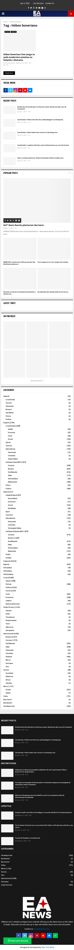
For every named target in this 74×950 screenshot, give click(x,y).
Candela (9, 683)
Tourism (9, 446)
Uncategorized (9, 706)
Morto (5, 686)
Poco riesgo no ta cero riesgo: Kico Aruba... (53, 262)
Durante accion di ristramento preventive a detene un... (19, 293)
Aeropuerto (10, 630)
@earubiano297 (37, 381)
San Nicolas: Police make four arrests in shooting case (37, 132)
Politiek (8, 558)
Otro (7, 667)
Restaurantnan (11, 620)
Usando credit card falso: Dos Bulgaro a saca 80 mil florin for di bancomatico (43, 812)
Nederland (12, 551)
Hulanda (9, 657)
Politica (8, 587)
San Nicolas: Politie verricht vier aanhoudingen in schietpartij (40, 119)
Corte (8, 594)
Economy (11, 432)
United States (13, 459)
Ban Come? (7, 699)
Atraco (8, 680)
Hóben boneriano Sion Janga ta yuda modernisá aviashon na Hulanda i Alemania (19, 57)
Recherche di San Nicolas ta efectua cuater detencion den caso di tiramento (41, 108)
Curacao (11, 465)
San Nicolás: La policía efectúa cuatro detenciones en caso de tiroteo (43, 145)
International (10, 449)
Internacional (8, 634)
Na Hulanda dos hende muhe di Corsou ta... (53, 292)
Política (8, 419)
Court (10, 436)
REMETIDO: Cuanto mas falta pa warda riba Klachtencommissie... (19, 263)
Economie (12, 502)
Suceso (6, 670)
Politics (8, 489)
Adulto (8, 693)
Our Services (38, 3)
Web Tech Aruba (47, 947)
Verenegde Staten (14, 528)
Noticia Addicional (13, 604)
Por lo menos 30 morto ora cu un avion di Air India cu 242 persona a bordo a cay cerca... (44, 826)
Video (5, 696)
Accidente (9, 673)
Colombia (11, 456)
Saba (10, 475)
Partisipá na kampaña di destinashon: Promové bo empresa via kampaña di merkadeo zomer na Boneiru (42, 783)
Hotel (8, 614)
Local (5, 578)
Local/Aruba (10, 400)
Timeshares (10, 617)
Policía (8, 416)
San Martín (10, 413)
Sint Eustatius (13, 479)
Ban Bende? (7, 703)
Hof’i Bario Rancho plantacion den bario (23, 225)
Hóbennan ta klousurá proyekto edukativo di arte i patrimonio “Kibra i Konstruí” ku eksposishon (41, 770)
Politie (8, 554)
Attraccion (9, 627)
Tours (8, 624)
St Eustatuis (7, 568)
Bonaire (7, 31)
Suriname (9, 663)
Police (8, 485)
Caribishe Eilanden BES (14, 531)
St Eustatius (7, 571)
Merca (8, 660)
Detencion (9, 676)
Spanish (6, 396)
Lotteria (8, 601)
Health (10, 429)
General (9, 610)
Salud (8, 581)
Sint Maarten (12, 472)
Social (10, 439)
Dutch (5, 492)
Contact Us (49, 3)
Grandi (8, 690)
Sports (8, 442)
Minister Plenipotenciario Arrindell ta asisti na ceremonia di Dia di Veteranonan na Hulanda (39, 796)
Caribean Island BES (13, 462)
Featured (13, 31)
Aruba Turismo (8, 607)
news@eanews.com (42, 929)
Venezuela (10, 406)
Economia (9, 597)
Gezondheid (12, 498)
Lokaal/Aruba (11, 495)
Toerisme (9, 515)
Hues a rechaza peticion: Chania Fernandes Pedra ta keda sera (40, 158)
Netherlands (12, 482)
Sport (8, 512)
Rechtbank (12, 508)
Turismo (9, 403)
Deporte (6, 564)
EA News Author (10, 63)
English (6, 423)
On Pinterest (9, 316)
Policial (8, 584)
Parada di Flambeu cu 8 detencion (27, 838)
